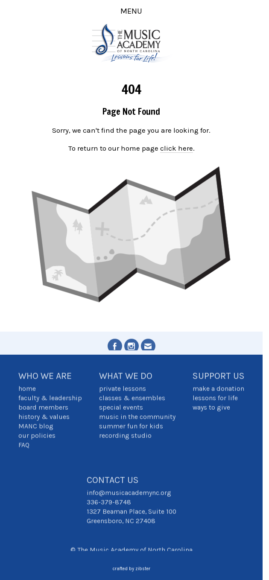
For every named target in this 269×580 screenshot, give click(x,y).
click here (176, 148)
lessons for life (215, 398)
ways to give (211, 408)
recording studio (125, 436)
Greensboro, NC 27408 (121, 521)
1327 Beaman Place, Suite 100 (131, 512)
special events (121, 408)
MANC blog (35, 427)
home (27, 389)
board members (43, 408)
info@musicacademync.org (129, 493)
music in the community (137, 417)
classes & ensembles (132, 398)
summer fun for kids (131, 427)
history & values (44, 417)
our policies (37, 436)
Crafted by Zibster (131, 568)
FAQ (23, 445)
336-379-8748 (109, 503)
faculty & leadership (50, 398)
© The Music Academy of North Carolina (131, 550)
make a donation (218, 389)
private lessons (122, 389)
